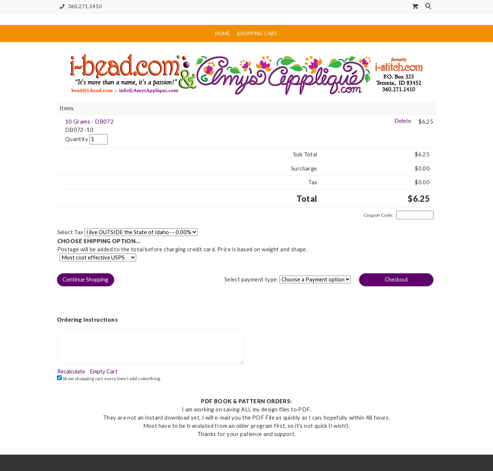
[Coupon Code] (414, 215)
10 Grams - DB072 (89, 121)
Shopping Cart (257, 33)
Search (429, 7)
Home (222, 33)
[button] (85, 279)
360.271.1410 (79, 6)
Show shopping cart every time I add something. (109, 378)
